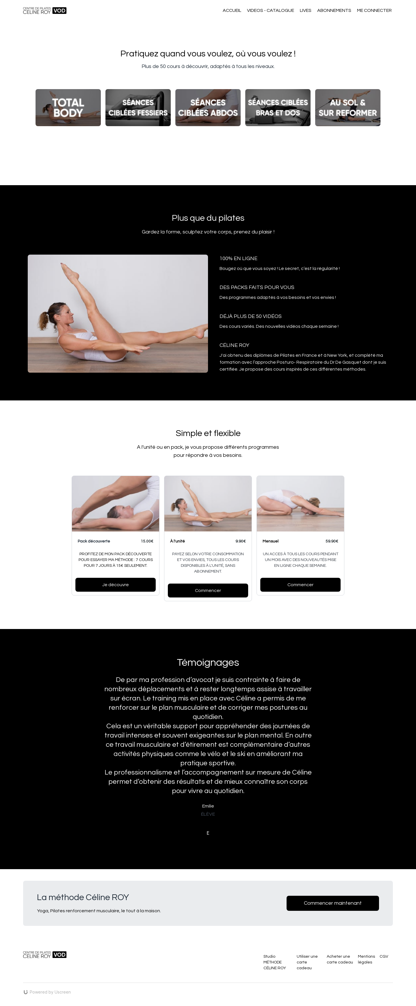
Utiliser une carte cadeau (307, 962)
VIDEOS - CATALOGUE (270, 10)
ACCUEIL (232, 10)
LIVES (305, 10)
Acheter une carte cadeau (340, 959)
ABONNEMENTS (334, 10)
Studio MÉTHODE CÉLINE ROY (274, 962)
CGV (384, 956)
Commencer (300, 584)
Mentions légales (366, 959)
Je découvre (115, 584)
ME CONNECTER (374, 10)
